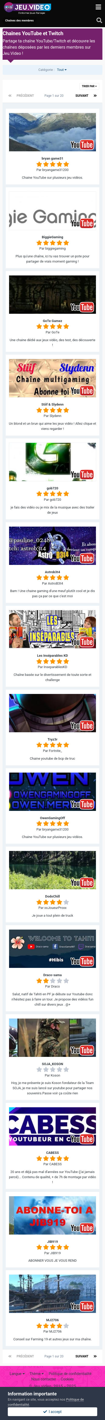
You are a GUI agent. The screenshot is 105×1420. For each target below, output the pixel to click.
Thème (37, 1374)
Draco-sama (52, 975)
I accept (52, 1412)
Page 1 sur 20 (54, 96)
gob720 (52, 488)
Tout (52, 70)
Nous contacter (43, 1379)
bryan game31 (53, 158)
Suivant (81, 96)
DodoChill (52, 896)
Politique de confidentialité (70, 1374)
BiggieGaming (52, 237)
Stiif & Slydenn (52, 404)
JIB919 (52, 1242)
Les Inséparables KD (52, 655)
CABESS (52, 1153)
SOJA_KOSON (52, 1064)
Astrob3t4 (52, 572)
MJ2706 (52, 1320)
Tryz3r (53, 739)
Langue (17, 1374)
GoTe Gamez (52, 321)
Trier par (89, 86)
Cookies (67, 1379)
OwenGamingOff (52, 818)
